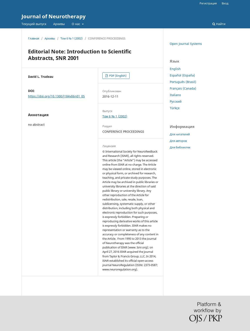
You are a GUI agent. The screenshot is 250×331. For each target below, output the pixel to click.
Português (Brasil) (183, 82)
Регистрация (208, 3)
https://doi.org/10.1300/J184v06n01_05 (56, 96)
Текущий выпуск (34, 24)
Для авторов (178, 141)
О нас (76, 24)
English (175, 69)
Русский (176, 101)
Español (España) (182, 75)
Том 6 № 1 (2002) (71, 38)
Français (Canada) (183, 88)
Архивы (59, 24)
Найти (218, 24)
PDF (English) (117, 76)
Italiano (175, 95)
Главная (33, 38)
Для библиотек (180, 147)
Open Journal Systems (186, 44)
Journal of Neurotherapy (54, 16)
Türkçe (175, 108)
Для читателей (180, 134)
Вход (225, 3)
